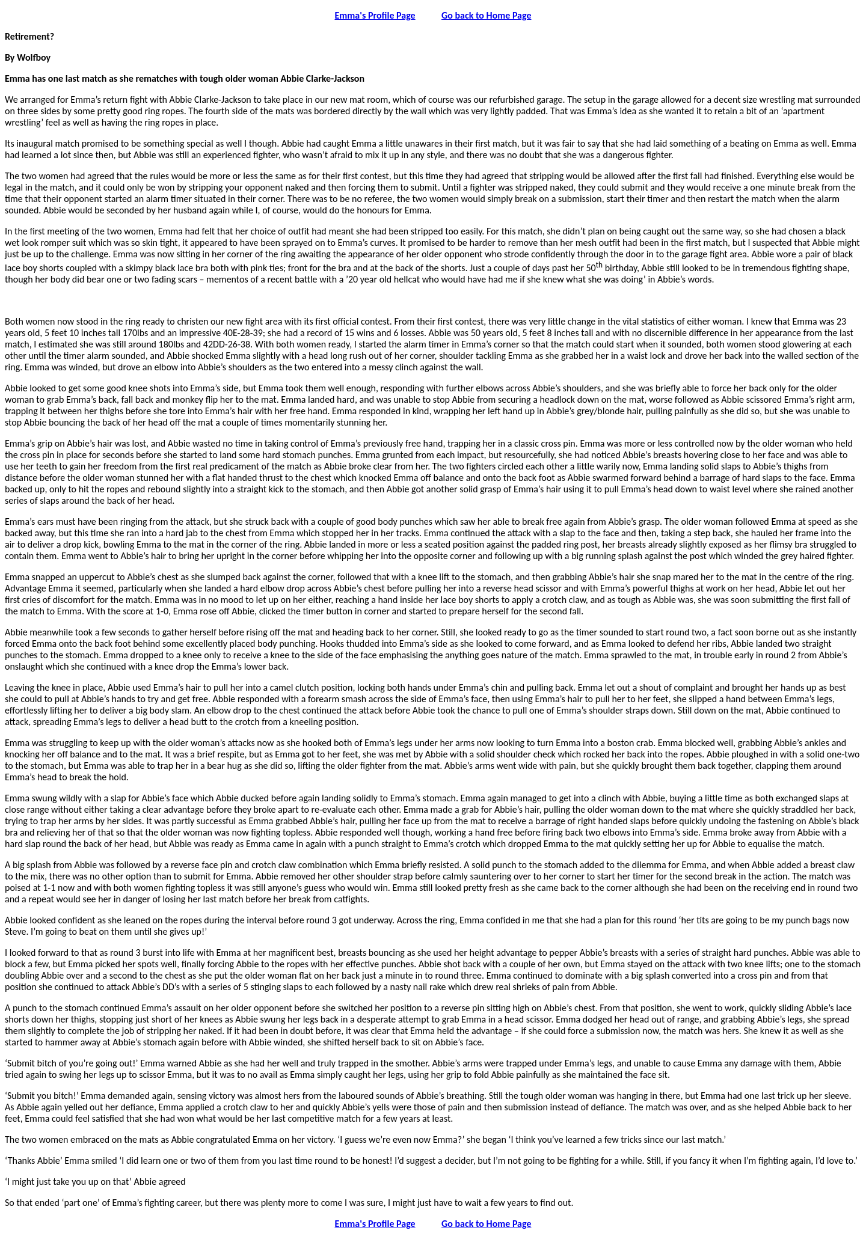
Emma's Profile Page (375, 15)
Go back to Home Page (486, 15)
